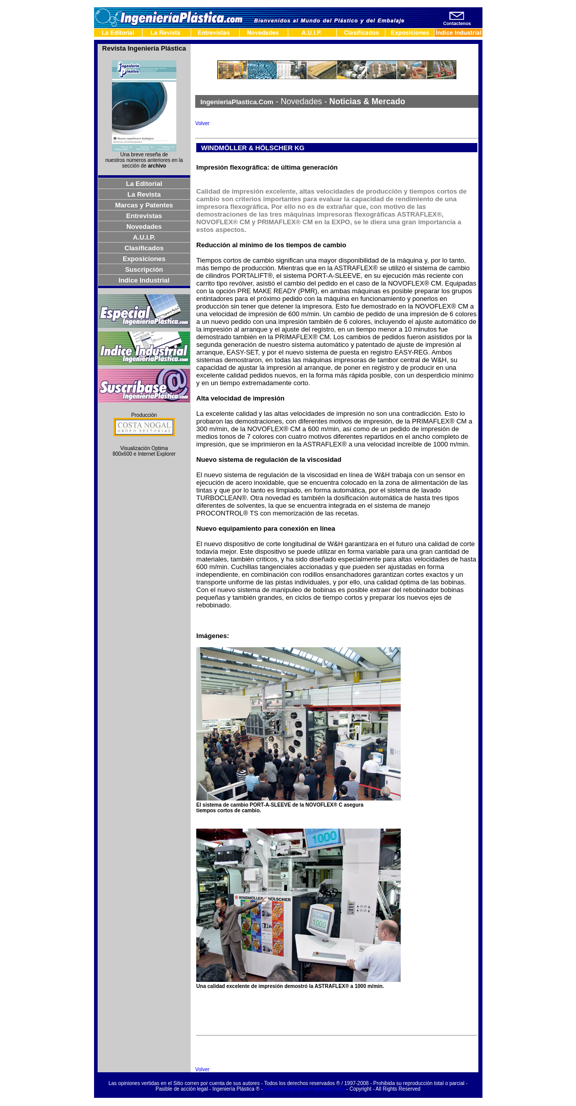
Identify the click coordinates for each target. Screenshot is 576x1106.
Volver (202, 123)
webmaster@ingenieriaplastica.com (304, 1089)
